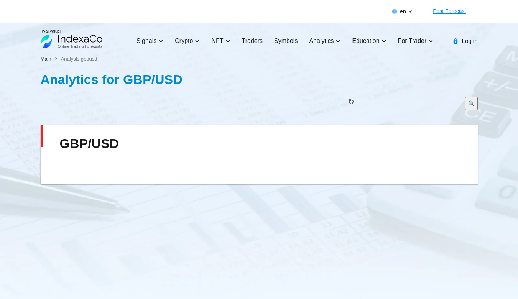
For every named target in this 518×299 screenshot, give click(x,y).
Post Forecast (449, 11)
